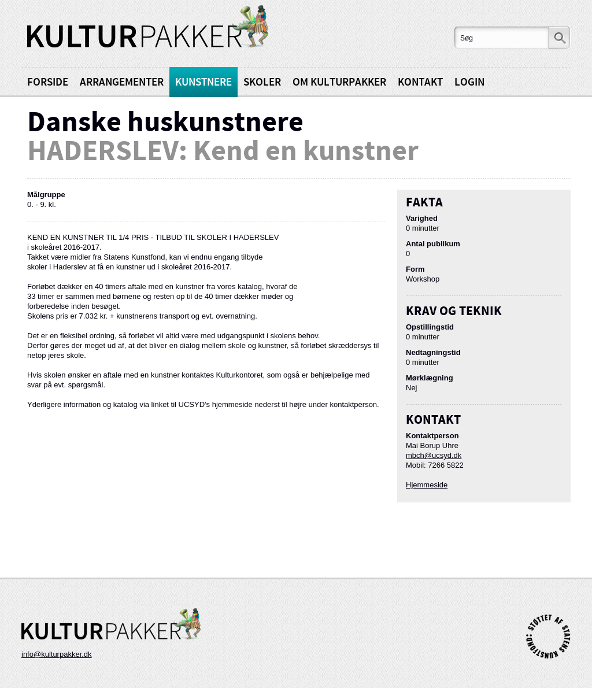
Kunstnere (203, 82)
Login (469, 82)
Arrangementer (122, 82)
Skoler (262, 82)
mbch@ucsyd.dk (433, 455)
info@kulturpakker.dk (56, 654)
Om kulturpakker (339, 82)
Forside (47, 82)
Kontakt (420, 82)
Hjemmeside (426, 484)
